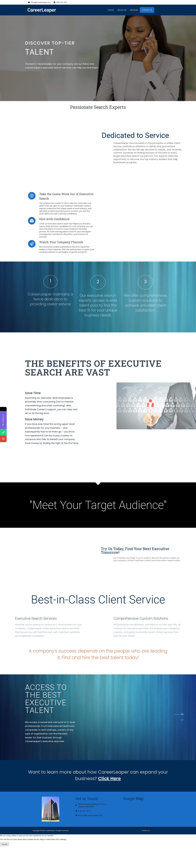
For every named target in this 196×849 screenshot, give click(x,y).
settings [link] (63, 839)
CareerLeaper (41, 10)
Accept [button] (4, 844)
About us (122, 9)
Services (134, 9)
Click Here (109, 778)
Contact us (147, 10)
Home (111, 9)
